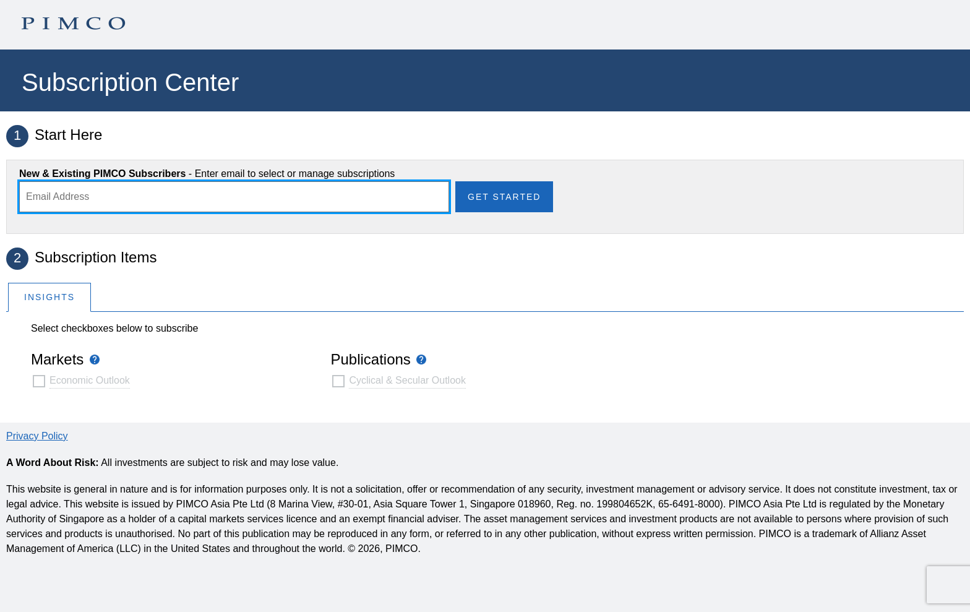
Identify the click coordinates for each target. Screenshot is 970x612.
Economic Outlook (89, 380)
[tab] (49, 296)
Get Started (504, 197)
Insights (49, 297)
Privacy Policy (37, 436)
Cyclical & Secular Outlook (407, 380)
